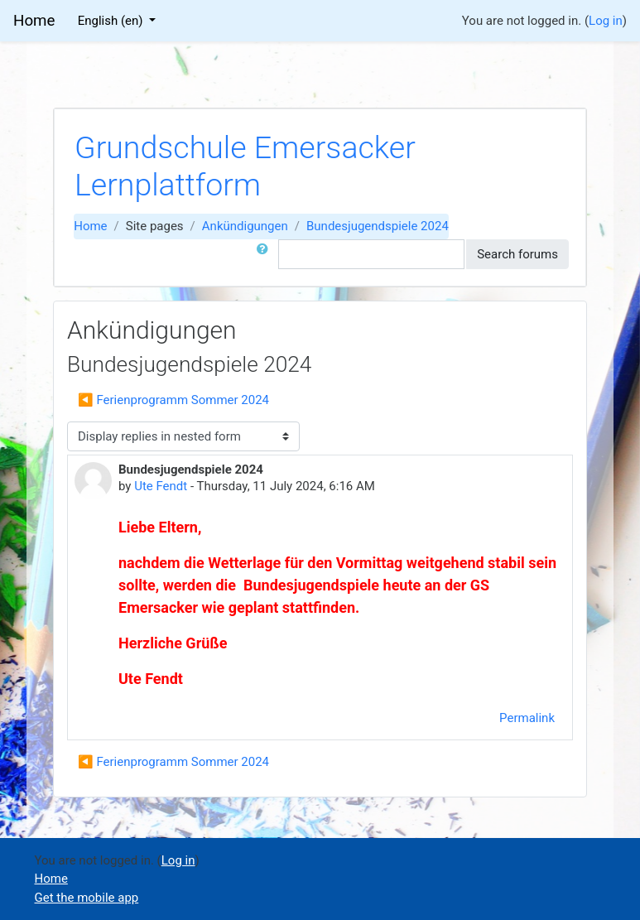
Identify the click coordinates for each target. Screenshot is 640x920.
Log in (606, 20)
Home (90, 226)
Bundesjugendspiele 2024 (377, 226)
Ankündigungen (245, 226)
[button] (266, 254)
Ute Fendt (160, 486)
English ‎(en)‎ (112, 20)
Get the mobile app (87, 897)
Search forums (517, 254)
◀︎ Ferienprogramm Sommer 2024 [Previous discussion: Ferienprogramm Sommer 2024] (173, 400)
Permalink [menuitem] (527, 717)
